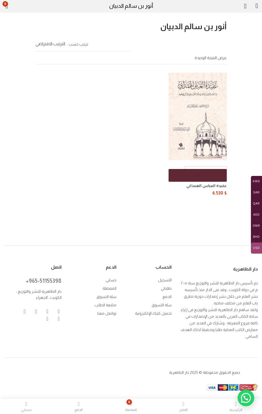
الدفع (167, 296)
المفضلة (109, 288)
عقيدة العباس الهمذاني (206, 185)
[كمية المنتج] (205, 172)
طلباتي (166, 288)
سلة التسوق (162, 304)
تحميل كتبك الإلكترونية (153, 312)
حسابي (111, 279)
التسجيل (165, 279)
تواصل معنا (106, 312)
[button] (16, 6)
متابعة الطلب (105, 304)
